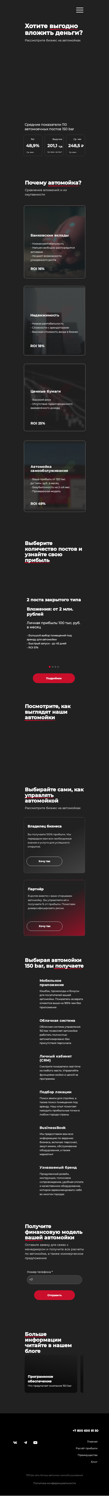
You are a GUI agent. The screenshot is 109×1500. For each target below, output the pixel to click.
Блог (94, 1461)
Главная (92, 1441)
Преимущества (87, 1455)
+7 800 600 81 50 (85, 1431)
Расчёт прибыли (86, 1448)
